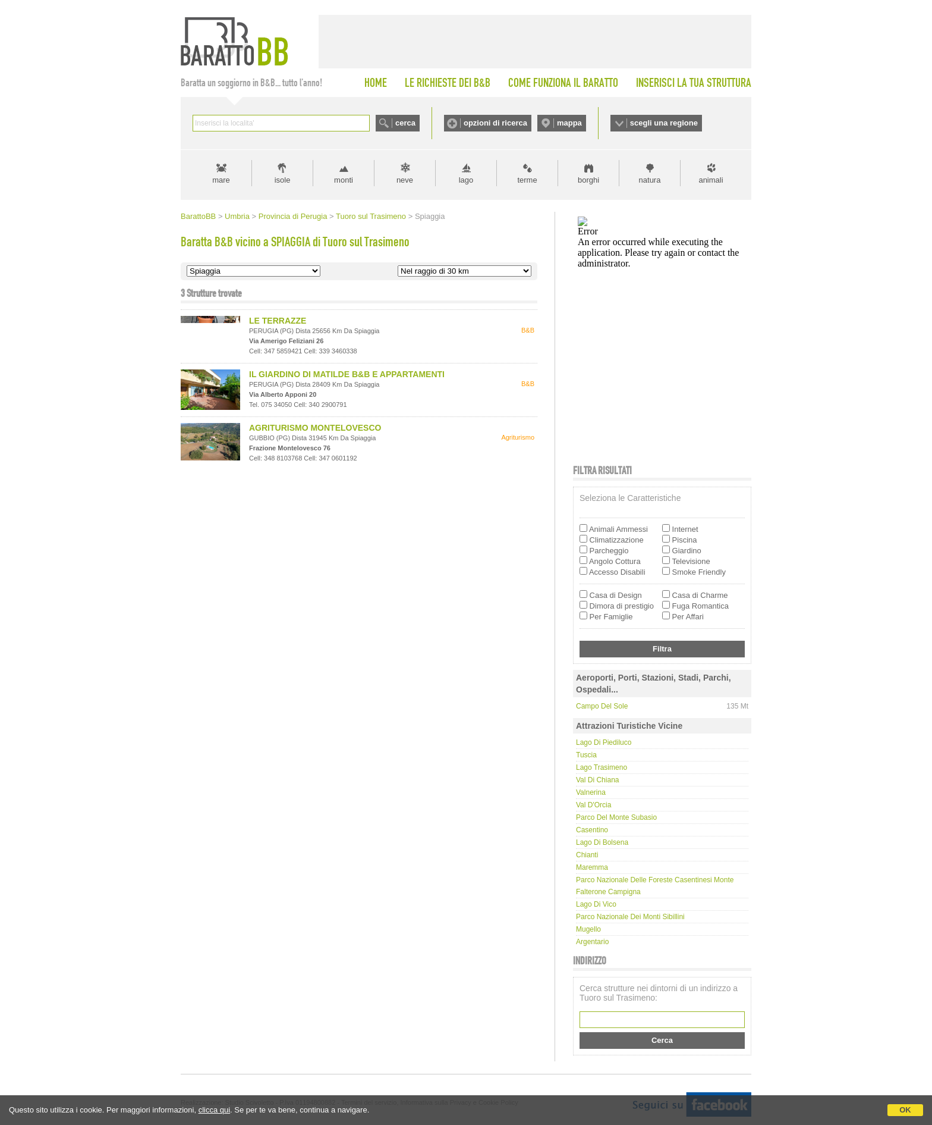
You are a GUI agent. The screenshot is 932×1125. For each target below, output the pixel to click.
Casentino (592, 830)
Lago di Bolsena (602, 842)
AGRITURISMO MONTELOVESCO (315, 428)
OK (905, 1109)
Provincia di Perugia (293, 216)
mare (221, 180)
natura (650, 180)
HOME (375, 82)
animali (710, 180)
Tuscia (586, 755)
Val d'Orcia (593, 805)
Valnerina (591, 792)
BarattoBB (198, 216)
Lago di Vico (596, 904)
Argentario (592, 942)
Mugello (588, 929)
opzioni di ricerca (495, 122)
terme (527, 180)
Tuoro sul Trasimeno (371, 216)
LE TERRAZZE (277, 320)
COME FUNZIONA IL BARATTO (563, 82)
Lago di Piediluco (603, 742)
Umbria (237, 216)
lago (466, 180)
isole (283, 180)
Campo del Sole (602, 706)
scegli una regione (664, 122)
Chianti (587, 855)
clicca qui (214, 1109)
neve (404, 180)
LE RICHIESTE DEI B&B (447, 82)
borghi (588, 180)
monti (343, 180)
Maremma (592, 867)
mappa (569, 122)
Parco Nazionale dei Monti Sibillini (630, 917)
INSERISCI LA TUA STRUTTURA (693, 82)
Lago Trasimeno (601, 767)
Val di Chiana (597, 780)
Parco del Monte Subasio (616, 817)
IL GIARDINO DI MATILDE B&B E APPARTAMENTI (347, 374)
